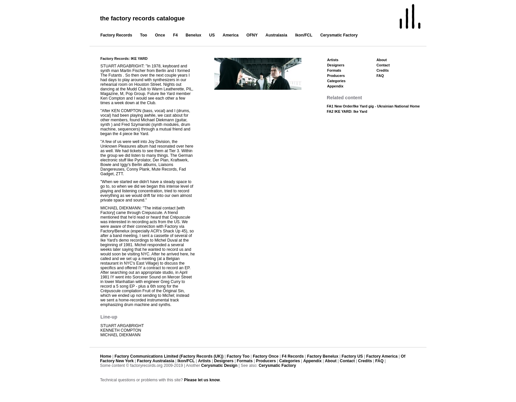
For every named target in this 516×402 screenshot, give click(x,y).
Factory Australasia (155, 361)
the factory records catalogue (142, 18)
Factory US (352, 356)
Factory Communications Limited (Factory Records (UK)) (169, 356)
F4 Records (293, 356)
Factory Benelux (322, 356)
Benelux (193, 35)
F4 (175, 35)
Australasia (276, 35)
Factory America (382, 356)
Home (105, 356)
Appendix (335, 86)
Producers (336, 76)
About (381, 60)
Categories (336, 81)
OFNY (252, 35)
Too (143, 35)
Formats (334, 70)
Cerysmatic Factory (339, 35)
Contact (383, 65)
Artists (332, 60)
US (212, 35)
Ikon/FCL (303, 35)
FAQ (380, 76)
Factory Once (265, 356)
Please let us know (202, 380)
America (231, 35)
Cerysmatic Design (219, 365)
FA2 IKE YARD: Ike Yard (347, 111)
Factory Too (238, 356)
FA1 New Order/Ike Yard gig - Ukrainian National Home (373, 106)
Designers (336, 65)
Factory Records (116, 35)
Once (160, 35)
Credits (382, 70)
